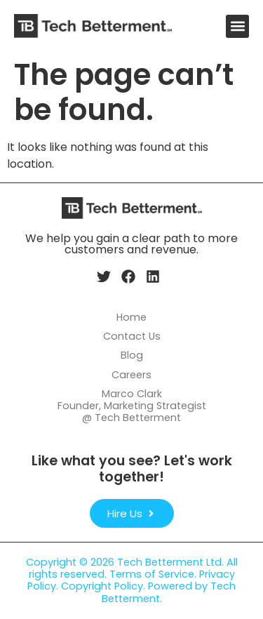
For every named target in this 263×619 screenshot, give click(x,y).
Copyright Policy (102, 586)
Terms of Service (151, 574)
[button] (237, 26)
